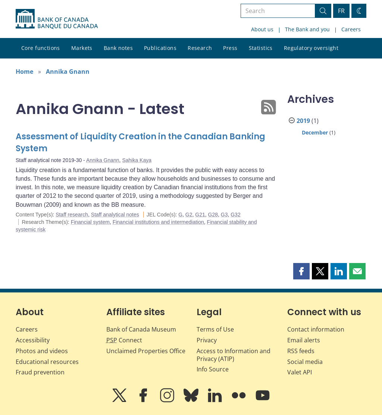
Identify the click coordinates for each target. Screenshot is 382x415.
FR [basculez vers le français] (341, 11)
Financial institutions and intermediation (158, 222)
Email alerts (303, 340)
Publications (160, 47)
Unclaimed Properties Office (145, 351)
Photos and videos (42, 351)
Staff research (72, 215)
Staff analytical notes (115, 215)
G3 (224, 215)
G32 (235, 215)
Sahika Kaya (136, 160)
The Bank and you (307, 29)
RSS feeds (300, 351)
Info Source (213, 369)
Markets (82, 47)
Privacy (207, 340)
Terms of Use (215, 329)
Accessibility (33, 340)
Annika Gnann (68, 71)
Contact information (315, 329)
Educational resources (47, 362)
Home (24, 71)
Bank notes (118, 47)
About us (262, 29)
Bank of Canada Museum (141, 329)
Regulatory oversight (311, 47)
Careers (351, 29)
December (315, 132)
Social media (305, 362)
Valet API (299, 372)
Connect (124, 340)
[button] (301, 271)
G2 (188, 215)
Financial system (90, 222)
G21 (200, 215)
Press (230, 47)
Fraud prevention (40, 372)
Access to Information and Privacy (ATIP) (233, 355)
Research (200, 47)
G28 (213, 215)
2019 (303, 121)
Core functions (40, 47)
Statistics (261, 47)
